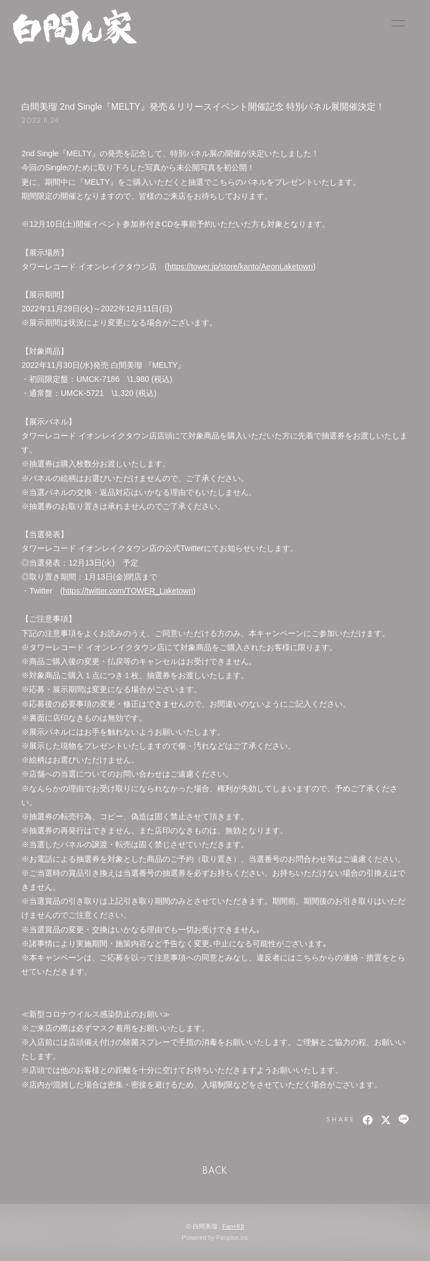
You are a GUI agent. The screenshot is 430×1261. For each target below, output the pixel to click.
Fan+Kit (233, 1226)
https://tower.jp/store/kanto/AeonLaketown (240, 266)
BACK (215, 1171)
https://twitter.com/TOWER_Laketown (128, 590)
